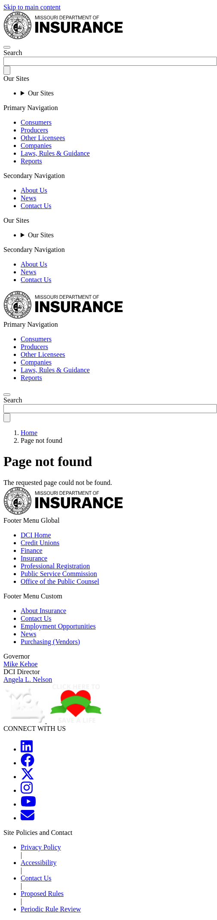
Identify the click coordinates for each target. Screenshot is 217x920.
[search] (6, 394)
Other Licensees (43, 137)
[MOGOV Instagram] (27, 790)
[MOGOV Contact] (27, 818)
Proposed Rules (42, 893)
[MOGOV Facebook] (27, 763)
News (28, 198)
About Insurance (43, 610)
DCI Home (36, 535)
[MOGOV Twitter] (27, 776)
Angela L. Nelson (27, 679)
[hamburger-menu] (6, 47)
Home (29, 432)
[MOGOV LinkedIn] (27, 749)
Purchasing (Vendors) (50, 641)
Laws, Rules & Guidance (55, 153)
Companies (36, 145)
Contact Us (36, 205)
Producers (34, 130)
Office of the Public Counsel (60, 581)
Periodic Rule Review (51, 909)
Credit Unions (40, 542)
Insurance (34, 558)
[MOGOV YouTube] (28, 804)
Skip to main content (32, 7)
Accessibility (39, 862)
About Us (34, 190)
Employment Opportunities (58, 626)
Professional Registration (55, 566)
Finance (32, 550)
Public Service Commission (59, 573)
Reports (31, 161)
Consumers (36, 122)
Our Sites (41, 93)
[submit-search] (6, 70)
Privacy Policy (41, 847)
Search (12, 52)
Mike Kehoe (20, 664)
